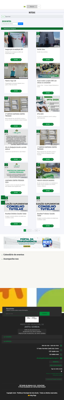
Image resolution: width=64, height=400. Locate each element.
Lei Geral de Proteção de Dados (53, 379)
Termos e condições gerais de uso (54, 373)
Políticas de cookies (57, 375)
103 (36, 230)
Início (3, 16)
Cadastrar (44, 313)
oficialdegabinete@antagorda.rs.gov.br (48, 358)
